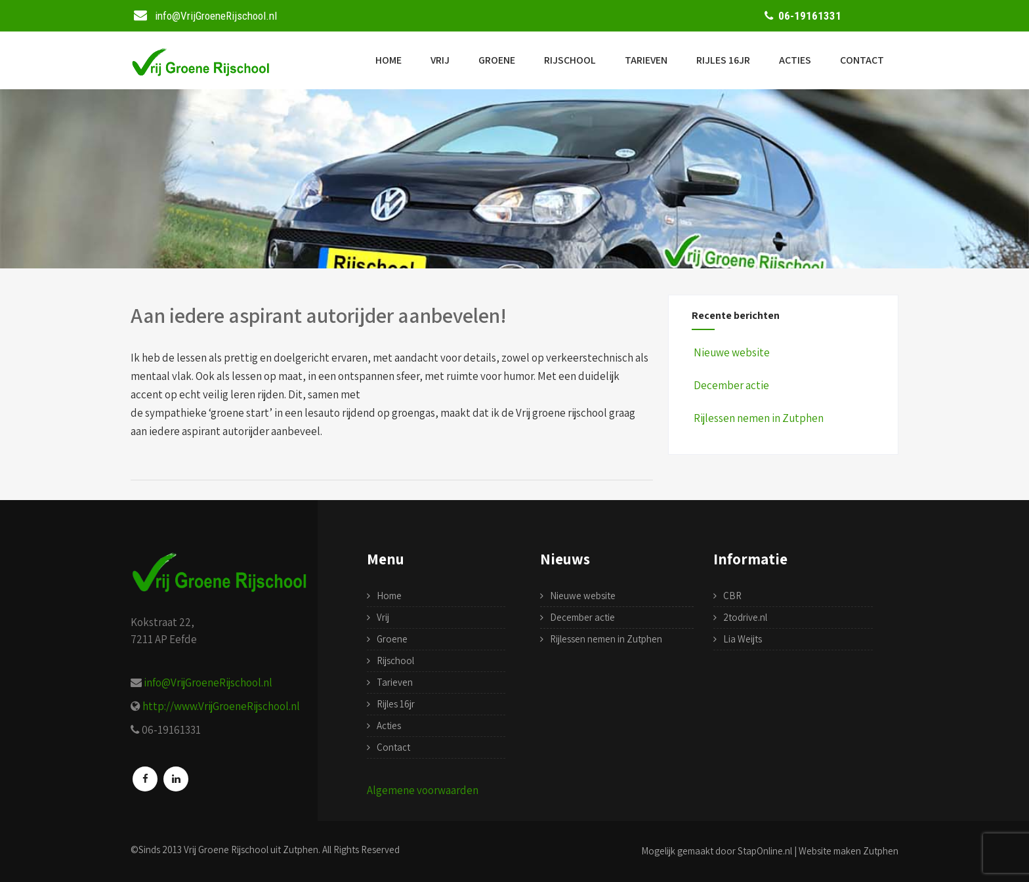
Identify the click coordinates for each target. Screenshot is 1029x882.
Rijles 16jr (723, 60)
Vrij (440, 60)
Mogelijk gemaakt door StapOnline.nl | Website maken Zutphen (769, 851)
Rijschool (570, 60)
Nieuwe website (731, 352)
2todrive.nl (745, 617)
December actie (730, 385)
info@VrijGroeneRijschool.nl (208, 682)
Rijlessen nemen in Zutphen (758, 418)
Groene (496, 60)
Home (388, 60)
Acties (795, 60)
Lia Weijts (742, 639)
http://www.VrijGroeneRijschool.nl (221, 706)
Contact (862, 60)
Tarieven (646, 60)
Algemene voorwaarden (422, 790)
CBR (732, 595)
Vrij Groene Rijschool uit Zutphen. (252, 849)
